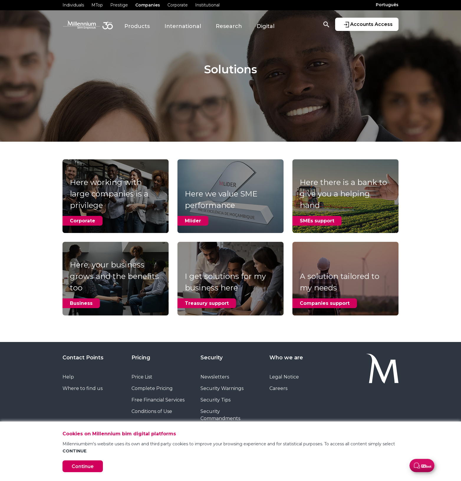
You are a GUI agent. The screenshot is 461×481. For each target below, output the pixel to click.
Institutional (207, 5)
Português (387, 4)
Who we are (286, 357)
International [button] (182, 26)
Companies (147, 5)
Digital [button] (265, 26)
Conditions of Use (151, 411)
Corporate (177, 5)
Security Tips (215, 400)
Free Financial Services (158, 400)
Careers (278, 388)
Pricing (140, 357)
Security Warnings (221, 388)
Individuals (73, 5)
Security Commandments (220, 415)
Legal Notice (284, 377)
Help (68, 377)
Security (211, 357)
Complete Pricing (152, 388)
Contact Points (82, 357)
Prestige (119, 5)
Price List (141, 377)
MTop (97, 5)
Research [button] (229, 26)
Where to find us (82, 388)
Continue (83, 466)
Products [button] (137, 26)
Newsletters (214, 377)
